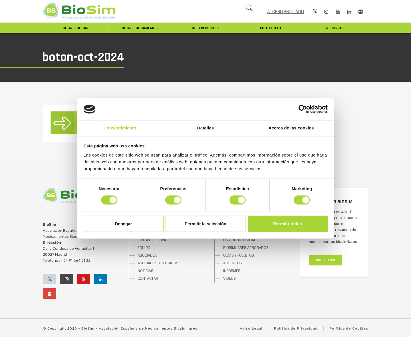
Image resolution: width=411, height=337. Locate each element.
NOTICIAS (145, 270)
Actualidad (270, 28)
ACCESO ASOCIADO (285, 12)
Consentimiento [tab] (120, 127)
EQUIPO (144, 247)
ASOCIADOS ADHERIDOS (158, 263)
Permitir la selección (205, 223)
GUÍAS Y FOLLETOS (238, 255)
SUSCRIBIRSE (325, 260)
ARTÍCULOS (232, 263)
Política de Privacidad (296, 328)
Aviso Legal (251, 328)
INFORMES (231, 270)
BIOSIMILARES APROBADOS (246, 247)
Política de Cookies (348, 328)
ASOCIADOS (148, 255)
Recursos (335, 28)
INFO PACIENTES (205, 28)
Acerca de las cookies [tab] (291, 127)
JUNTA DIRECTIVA (152, 240)
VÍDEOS (229, 278)
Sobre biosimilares (140, 28)
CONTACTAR (148, 278)
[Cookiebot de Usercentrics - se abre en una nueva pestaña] (303, 109)
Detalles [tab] (205, 127)
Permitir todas (287, 223)
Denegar (123, 223)
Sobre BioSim (75, 28)
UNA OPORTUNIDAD (240, 240)
